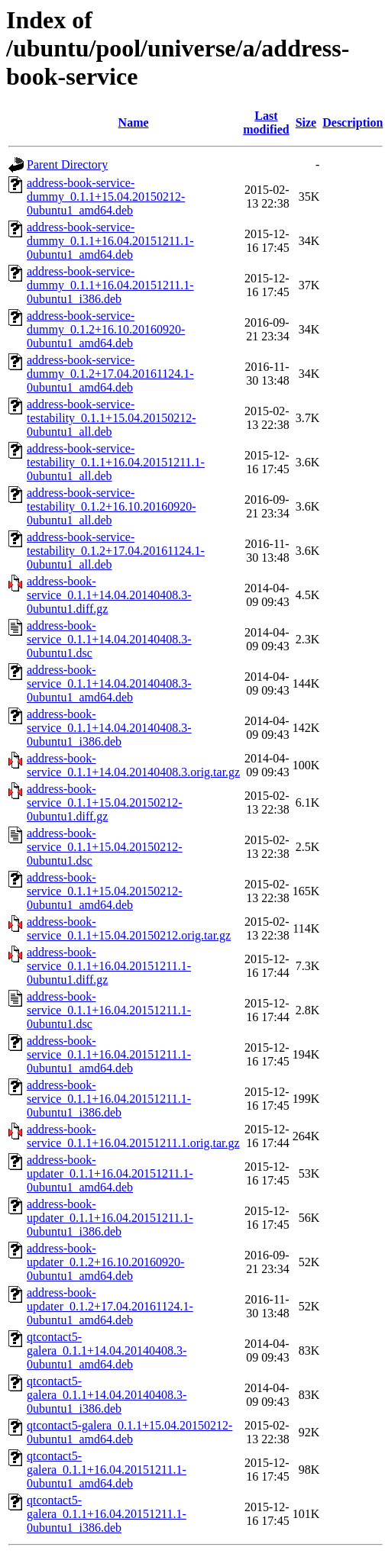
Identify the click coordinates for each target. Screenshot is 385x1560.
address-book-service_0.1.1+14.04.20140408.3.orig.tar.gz (133, 765)
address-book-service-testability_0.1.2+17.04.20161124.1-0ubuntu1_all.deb (116, 550)
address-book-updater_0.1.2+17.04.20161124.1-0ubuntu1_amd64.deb (110, 1306)
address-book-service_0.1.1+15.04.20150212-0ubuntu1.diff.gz (105, 802)
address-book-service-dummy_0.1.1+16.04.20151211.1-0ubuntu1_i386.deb (110, 285)
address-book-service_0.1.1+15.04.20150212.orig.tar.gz (129, 928)
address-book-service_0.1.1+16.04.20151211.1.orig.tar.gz (133, 1136)
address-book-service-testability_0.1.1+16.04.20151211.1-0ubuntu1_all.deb (116, 462)
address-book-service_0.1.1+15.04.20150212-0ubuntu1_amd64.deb (105, 891)
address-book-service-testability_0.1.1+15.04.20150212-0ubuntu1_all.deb (111, 418)
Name (133, 122)
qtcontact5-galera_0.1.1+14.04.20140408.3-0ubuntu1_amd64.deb (106, 1350)
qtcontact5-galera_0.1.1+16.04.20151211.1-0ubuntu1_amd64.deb (106, 1469)
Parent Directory (67, 164)
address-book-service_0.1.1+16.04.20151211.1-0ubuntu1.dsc (109, 1010)
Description (352, 122)
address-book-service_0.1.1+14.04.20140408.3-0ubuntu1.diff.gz (109, 595)
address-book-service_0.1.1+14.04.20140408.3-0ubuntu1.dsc (109, 639)
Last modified (266, 122)
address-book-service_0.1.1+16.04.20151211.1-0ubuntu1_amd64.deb (109, 1054)
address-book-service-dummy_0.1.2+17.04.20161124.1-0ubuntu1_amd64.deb (110, 373)
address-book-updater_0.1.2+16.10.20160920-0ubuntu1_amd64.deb (105, 1262)
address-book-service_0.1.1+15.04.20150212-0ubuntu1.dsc (105, 847)
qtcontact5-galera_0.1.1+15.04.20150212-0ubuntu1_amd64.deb (129, 1432)
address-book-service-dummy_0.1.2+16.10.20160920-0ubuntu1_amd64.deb (106, 329)
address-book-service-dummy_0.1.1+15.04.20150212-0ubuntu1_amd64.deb (106, 196)
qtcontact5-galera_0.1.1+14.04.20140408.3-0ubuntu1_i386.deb (106, 1395)
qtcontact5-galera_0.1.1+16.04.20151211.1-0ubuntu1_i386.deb (106, 1514)
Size (306, 122)
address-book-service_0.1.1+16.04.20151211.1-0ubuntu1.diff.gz (109, 966)
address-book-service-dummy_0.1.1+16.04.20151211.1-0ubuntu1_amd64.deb (110, 241)
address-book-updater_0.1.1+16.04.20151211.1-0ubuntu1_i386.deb (110, 1217)
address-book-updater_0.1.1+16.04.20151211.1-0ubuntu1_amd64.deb (110, 1173)
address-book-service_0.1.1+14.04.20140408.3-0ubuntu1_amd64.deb (109, 683)
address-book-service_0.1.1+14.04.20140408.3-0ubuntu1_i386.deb (109, 727)
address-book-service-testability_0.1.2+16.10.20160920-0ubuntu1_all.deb (111, 506)
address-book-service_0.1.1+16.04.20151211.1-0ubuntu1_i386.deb (109, 1098)
